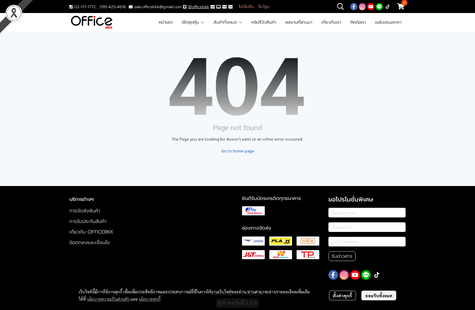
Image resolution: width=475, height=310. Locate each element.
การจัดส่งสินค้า (84, 210)
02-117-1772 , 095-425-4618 (97, 7)
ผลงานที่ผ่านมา (298, 22)
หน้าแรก (166, 22)
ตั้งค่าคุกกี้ (342, 295)
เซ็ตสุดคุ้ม (193, 22)
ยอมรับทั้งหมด (378, 295)
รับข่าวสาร (342, 256)
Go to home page (237, 150)
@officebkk (198, 7)
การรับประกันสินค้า (88, 221)
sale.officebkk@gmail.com (157, 7)
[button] (340, 6)
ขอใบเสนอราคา (388, 22)
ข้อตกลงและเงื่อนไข (89, 242)
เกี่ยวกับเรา (331, 22)
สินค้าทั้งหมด (228, 22)
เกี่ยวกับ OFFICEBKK (91, 232)
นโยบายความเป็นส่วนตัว (108, 299)
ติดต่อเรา (358, 22)
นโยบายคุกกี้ (150, 299)
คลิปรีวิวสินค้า (263, 22)
